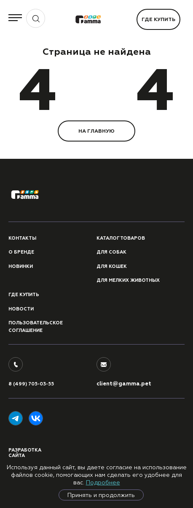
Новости (21, 309)
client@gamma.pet (123, 383)
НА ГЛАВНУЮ (96, 131)
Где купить (158, 19)
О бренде (21, 252)
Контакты (22, 238)
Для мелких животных (128, 280)
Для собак (111, 252)
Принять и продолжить (101, 495)
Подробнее (103, 482)
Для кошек (111, 266)
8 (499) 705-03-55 (31, 384)
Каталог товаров (120, 238)
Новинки (20, 266)
